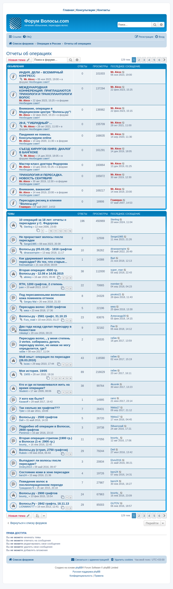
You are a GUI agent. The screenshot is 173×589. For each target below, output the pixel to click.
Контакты (103, 10)
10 (51, 230)
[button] (164, 60)
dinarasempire (32, 252)
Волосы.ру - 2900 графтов (38, 493)
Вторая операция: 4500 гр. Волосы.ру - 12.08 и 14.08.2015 (41, 271)
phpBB (78, 567)
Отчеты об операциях (29, 53)
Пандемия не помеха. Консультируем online (35, 136)
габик (22, 351)
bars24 (23, 475)
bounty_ (23, 444)
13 (65, 230)
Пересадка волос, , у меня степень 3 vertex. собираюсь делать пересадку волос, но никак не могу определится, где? (44, 343)
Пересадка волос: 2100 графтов (42, 307)
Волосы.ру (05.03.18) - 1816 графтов (45, 249)
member (115, 283)
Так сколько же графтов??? (39, 408)
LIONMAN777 (26, 506)
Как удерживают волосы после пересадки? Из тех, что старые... (43, 260)
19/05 (27, 374)
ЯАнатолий (117, 426)
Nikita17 (115, 407)
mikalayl (23, 333)
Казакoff (23, 401)
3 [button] (144, 60)
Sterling (28, 226)
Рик (113, 326)
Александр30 (118, 315)
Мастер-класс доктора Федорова (43, 163)
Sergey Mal (30, 301)
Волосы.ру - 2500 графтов (38, 417)
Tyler (22, 411)
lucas (27, 363)
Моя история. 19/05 (33, 370)
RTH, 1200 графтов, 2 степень (41, 284)
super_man (117, 269)
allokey (28, 277)
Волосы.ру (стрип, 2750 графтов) (43, 450)
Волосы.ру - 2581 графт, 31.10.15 (43, 316)
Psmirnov (24, 432)
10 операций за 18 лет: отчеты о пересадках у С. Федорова (42, 221)
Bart (113, 258)
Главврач (25, 206)
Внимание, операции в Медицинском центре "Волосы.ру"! (45, 110)
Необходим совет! (39, 82)
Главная (68, 10)
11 (56, 230)
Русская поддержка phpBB (86, 571)
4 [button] (149, 60)
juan (21, 287)
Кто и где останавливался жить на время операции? (44, 386)
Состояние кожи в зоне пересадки (44, 472)
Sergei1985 (30, 243)
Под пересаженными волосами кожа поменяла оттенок (42, 296)
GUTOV (115, 503)
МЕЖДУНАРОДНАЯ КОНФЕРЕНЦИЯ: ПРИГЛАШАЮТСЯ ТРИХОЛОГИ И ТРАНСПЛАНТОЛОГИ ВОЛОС (45, 92)
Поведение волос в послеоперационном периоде (41, 483)
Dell (21, 420)
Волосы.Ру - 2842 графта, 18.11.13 (44, 503)
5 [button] (154, 60)
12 (60, 230)
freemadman (26, 264)
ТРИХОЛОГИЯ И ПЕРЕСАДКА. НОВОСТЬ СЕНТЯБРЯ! (41, 176)
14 (70, 230)
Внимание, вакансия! (34, 189)
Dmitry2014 (25, 467)
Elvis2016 (116, 460)
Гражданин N (26, 488)
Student (23, 391)
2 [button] (139, 60)
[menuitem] (27, 37)
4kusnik (115, 384)
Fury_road (29, 319)
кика (26, 310)
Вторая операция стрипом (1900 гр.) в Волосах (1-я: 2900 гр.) (45, 439)
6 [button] (159, 60)
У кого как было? (31, 398)
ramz (113, 398)
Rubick (23, 453)
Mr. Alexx (29, 79)
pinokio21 (116, 294)
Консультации (85, 10)
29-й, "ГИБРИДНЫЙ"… (35, 123)
